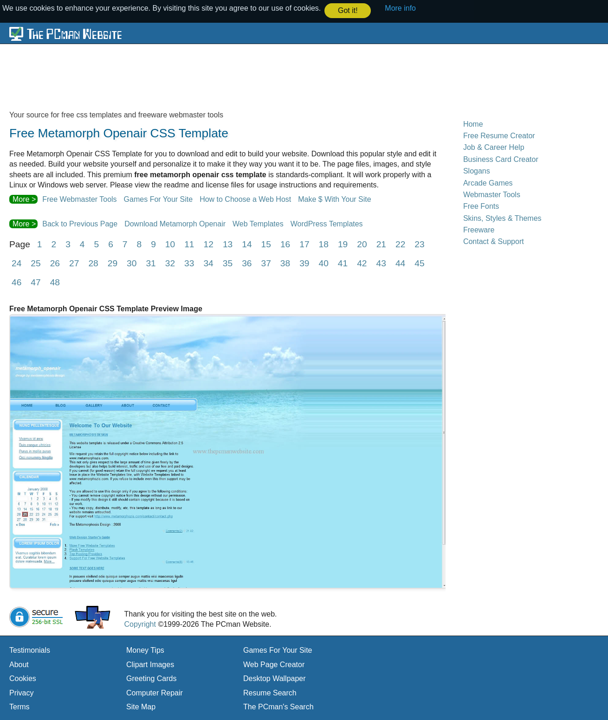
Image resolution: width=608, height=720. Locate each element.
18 (324, 244)
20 (362, 244)
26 (55, 263)
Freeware (479, 229)
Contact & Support (493, 241)
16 (285, 244)
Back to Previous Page (79, 223)
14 (247, 244)
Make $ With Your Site (334, 199)
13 (228, 244)
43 (381, 263)
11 (189, 244)
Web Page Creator (273, 664)
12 (208, 244)
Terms (19, 706)
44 (400, 263)
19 (343, 244)
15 (266, 244)
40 (324, 263)
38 (285, 263)
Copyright (139, 624)
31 (150, 263)
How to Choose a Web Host (245, 199)
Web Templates (258, 223)
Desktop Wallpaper (274, 678)
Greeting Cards (151, 678)
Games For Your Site (158, 199)
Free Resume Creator (499, 135)
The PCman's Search (278, 706)
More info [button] (400, 8)
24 (16, 263)
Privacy (21, 692)
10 (170, 244)
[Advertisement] (234, 76)
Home (473, 124)
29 (112, 263)
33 (189, 263)
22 (400, 244)
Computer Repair (154, 692)
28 (93, 263)
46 (16, 282)
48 (55, 282)
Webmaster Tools (491, 194)
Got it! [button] (348, 10)
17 (304, 244)
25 (35, 263)
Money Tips (145, 650)
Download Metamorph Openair (175, 223)
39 (304, 263)
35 (228, 263)
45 (419, 263)
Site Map (140, 706)
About (19, 664)
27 (74, 263)
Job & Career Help (493, 147)
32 (170, 263)
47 (35, 282)
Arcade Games (488, 182)
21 (381, 244)
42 (362, 263)
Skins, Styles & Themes (502, 218)
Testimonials (29, 650)
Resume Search (270, 692)
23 (419, 244)
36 (247, 263)
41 (343, 263)
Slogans (476, 170)
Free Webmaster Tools (79, 199)
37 (266, 263)
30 (131, 263)
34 (208, 263)
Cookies (22, 678)
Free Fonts (481, 206)
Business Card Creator (500, 159)
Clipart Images (150, 664)
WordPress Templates (327, 223)
